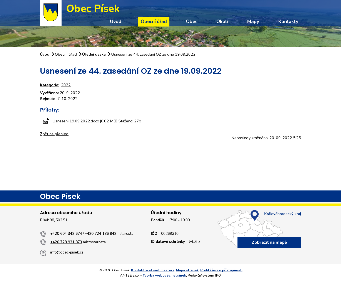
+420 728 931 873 (66, 242)
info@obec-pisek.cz (67, 252)
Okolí (222, 21)
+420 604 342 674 (66, 233)
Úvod (115, 21)
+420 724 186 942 (100, 233)
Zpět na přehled (54, 134)
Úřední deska (94, 54)
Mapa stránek (187, 270)
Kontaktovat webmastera (152, 270)
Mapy (253, 21)
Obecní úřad (154, 21)
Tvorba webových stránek (164, 275)
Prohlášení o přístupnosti (221, 270)
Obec (191, 21)
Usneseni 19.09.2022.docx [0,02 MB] (84, 121)
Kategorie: (49, 85)
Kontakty (288, 21)
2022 (66, 85)
